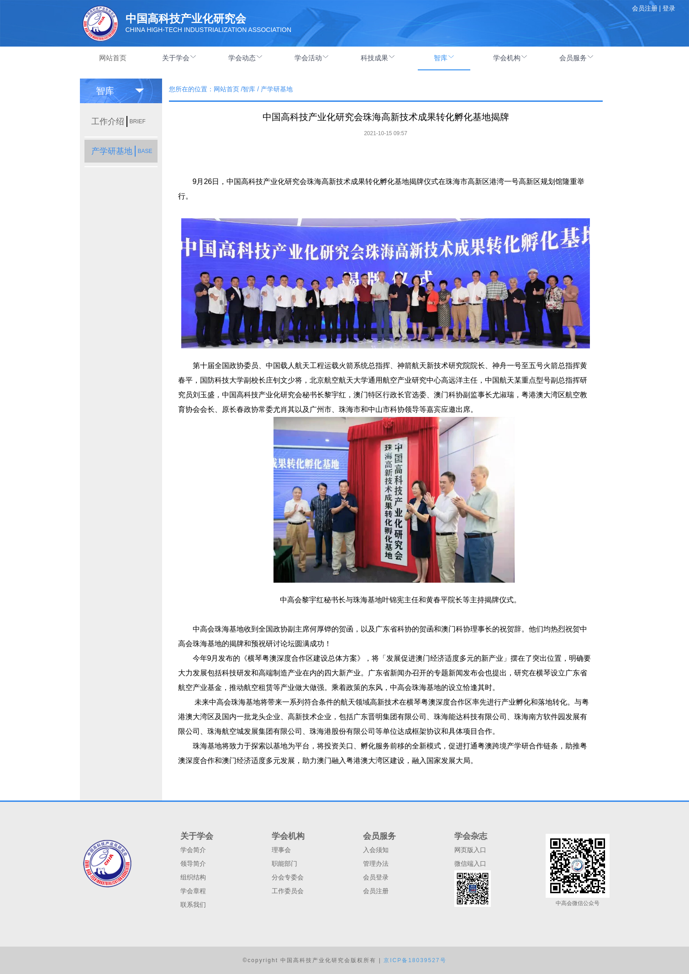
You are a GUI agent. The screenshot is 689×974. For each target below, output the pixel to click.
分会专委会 (288, 877)
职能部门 (284, 863)
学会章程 (193, 891)
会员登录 (376, 877)
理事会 (281, 849)
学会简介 (193, 849)
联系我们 (193, 904)
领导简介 (193, 863)
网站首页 (112, 58)
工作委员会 (288, 891)
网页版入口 (470, 849)
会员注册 (376, 891)
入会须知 (376, 849)
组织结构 (193, 877)
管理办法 (376, 863)
